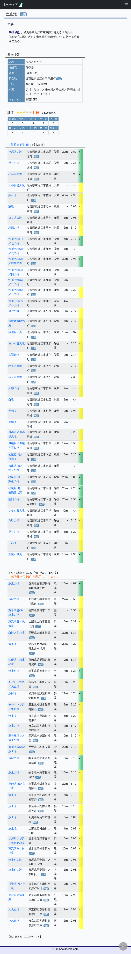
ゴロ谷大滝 (15, 217)
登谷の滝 (13, 531)
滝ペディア (13, 5)
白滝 (11, 399)
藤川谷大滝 (15, 332)
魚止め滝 (13, 670)
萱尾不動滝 (15, 554)
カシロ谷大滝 (16, 343)
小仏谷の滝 (15, 174)
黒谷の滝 (13, 162)
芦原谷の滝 (15, 151)
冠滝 (11, 206)
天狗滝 (12, 410)
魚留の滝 (13, 599)
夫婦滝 (12, 422)
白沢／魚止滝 (16, 632)
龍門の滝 (13, 499)
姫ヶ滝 (12, 195)
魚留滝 (12, 693)
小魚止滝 (13, 920)
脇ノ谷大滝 (15, 377)
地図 (23, 14)
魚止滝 (12, 644)
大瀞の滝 (13, 388)
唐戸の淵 (13, 311)
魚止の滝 (13, 583)
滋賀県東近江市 (19, 145)
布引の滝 (13, 520)
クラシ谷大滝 (16, 510)
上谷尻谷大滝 (16, 185)
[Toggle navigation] (126, 5)
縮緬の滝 (13, 227)
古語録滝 (13, 354)
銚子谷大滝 (15, 366)
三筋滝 (12, 543)
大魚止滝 (13, 909)
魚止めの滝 (15, 859)
